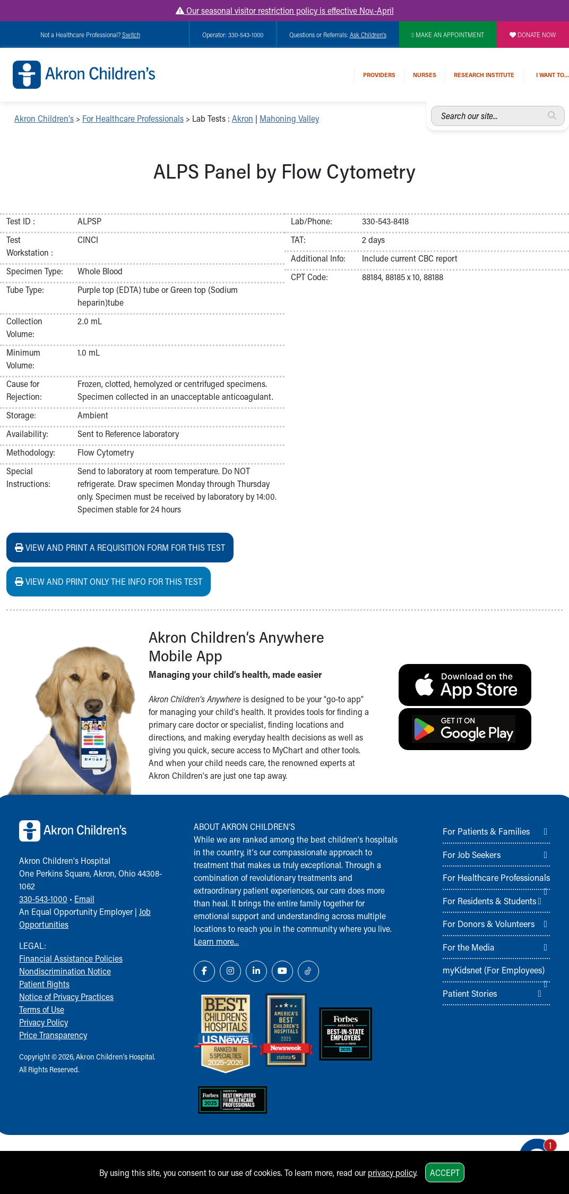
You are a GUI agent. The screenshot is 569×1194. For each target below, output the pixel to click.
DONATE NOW (533, 34)
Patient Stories (470, 993)
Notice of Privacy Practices (66, 996)
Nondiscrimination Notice (65, 971)
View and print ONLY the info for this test (108, 581)
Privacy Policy (43, 1022)
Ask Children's (368, 34)
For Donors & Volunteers (488, 923)
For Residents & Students (489, 900)
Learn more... (216, 941)
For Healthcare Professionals (133, 118)
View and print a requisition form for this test (120, 547)
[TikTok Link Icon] (308, 971)
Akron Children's (44, 118)
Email (84, 898)
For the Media (469, 947)
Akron (242, 118)
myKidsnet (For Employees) (494, 970)
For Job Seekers (472, 854)
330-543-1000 (43, 898)
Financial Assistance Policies (71, 958)
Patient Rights (44, 983)
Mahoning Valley (289, 118)
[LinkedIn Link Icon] (256, 971)
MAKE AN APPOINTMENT (448, 34)
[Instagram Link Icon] (230, 971)
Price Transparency (53, 1034)
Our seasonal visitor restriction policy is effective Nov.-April (285, 10)
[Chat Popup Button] (531, 1147)
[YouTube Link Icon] (282, 971)
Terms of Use (41, 1009)
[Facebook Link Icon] (204, 971)
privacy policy (392, 1172)
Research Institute (484, 75)
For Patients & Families (486, 831)
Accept (445, 1172)
